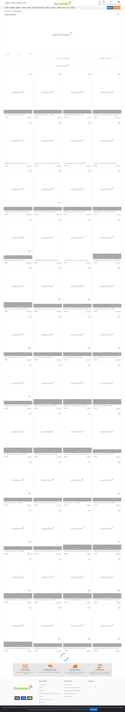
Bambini (19, 3)
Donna (12, 8)
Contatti (41, 687)
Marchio (110, 8)
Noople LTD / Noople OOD (44, 705)
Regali (48, 8)
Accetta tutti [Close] (93, 709)
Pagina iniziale (8, 11)
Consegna (41, 690)
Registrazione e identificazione (70, 693)
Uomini (7, 3)
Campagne (117, 8)
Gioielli (53, 8)
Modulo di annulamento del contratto (72, 687)
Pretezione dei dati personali (45, 699)
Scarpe (23, 8)
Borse (29, 8)
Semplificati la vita (63, 8)
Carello (119, 3)
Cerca (103, 3)
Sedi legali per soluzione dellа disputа (72, 690)
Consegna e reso (42, 684)
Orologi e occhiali (38, 8)
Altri (25, 3)
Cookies (40, 696)
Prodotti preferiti (111, 3)
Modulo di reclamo (68, 684)
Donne (13, 3)
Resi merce (41, 702)
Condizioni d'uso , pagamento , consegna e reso (49, 693)
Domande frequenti (68, 696)
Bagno (73, 8)
